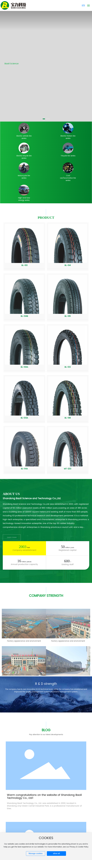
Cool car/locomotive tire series (68, 178)
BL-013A (24, 417)
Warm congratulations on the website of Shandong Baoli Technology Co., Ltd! (44, 796)
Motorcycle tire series (24, 176)
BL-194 (68, 265)
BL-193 (24, 265)
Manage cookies (36, 853)
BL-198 (68, 417)
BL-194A (24, 367)
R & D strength (46, 684)
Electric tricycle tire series (24, 157)
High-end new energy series (24, 199)
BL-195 (68, 316)
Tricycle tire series (68, 155)
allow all (56, 853)
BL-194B (24, 316)
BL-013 (68, 367)
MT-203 (67, 468)
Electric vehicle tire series (24, 137)
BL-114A (24, 468)
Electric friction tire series (67, 137)
